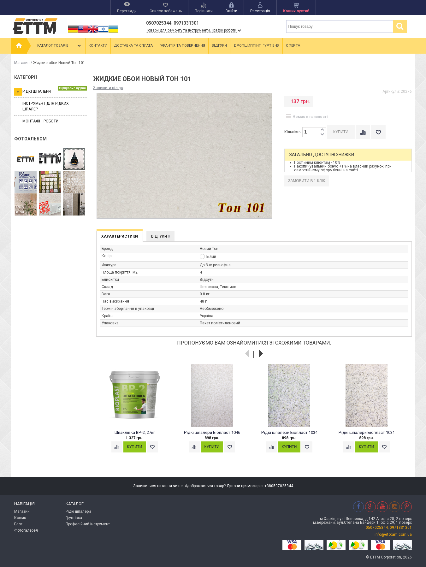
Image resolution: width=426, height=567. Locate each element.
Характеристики (119, 236)
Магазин (22, 63)
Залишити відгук (108, 88)
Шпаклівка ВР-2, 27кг (135, 432)
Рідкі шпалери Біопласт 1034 (289, 432)
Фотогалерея (26, 530)
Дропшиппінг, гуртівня (256, 46)
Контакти (98, 46)
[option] (138, 414)
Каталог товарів (59, 46)
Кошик (20, 518)
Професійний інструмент (88, 524)
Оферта (293, 46)
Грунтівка (74, 518)
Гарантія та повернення (182, 46)
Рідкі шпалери (50, 91)
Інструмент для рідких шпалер (45, 106)
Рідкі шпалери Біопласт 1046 (212, 432)
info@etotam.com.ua (393, 534)
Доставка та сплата (133, 46)
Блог (18, 524)
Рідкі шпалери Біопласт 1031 (367, 432)
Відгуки (219, 46)
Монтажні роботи (40, 121)
